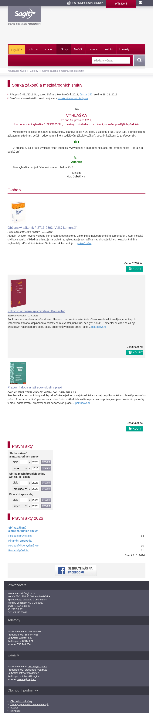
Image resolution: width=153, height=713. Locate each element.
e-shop (49, 49)
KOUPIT (138, 268)
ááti (78, 49)
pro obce (94, 49)
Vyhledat (139, 60)
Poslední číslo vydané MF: (23, 545)
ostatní (109, 49)
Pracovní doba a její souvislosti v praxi (35, 387)
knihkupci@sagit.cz (30, 676)
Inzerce (14, 707)
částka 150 (86, 94)
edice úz (34, 49)
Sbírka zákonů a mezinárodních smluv (63, 70)
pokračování (84, 243)
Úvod (23, 70)
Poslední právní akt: (20, 535)
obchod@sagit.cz (37, 666)
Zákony (34, 70)
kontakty (124, 49)
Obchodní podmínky (21, 701)
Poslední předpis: (18, 550)
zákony (64, 49)
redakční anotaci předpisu (73, 98)
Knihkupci (15, 710)
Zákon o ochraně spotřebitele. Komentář (36, 311)
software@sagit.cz (29, 673)
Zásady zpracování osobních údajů (29, 704)
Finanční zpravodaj (20, 540)
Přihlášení (121, 3)
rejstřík (16, 50)
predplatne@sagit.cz (36, 669)
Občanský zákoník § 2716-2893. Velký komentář (42, 227)
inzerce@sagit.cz (26, 679)
